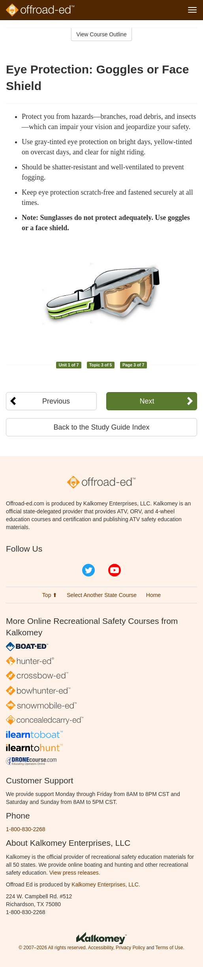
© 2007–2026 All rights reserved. (53, 947)
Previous (56, 401)
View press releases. (74, 872)
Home (153, 595)
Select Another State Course (102, 595)
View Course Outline (101, 34)
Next (147, 401)
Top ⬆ (49, 595)
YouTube (114, 570)
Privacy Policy (130, 947)
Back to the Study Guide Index (101, 427)
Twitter (88, 570)
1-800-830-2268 (25, 829)
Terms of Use (169, 947)
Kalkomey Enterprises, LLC (105, 884)
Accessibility (100, 947)
